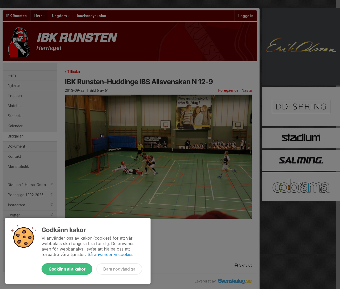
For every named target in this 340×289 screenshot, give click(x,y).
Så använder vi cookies (110, 254)
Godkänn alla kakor (67, 269)
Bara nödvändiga (119, 269)
